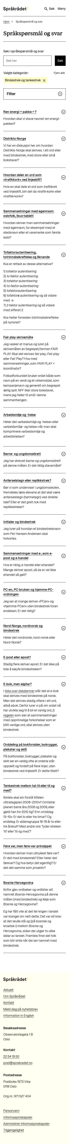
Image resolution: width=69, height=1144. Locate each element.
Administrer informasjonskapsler (26, 1124)
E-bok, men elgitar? (17, 684)
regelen (8, 715)
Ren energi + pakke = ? (19, 112)
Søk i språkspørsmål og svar (23, 51)
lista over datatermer (19, 691)
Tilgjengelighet (13, 1130)
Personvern (11, 1111)
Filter (34, 93)
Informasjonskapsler (17, 1117)
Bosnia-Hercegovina (18, 883)
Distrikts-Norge (14, 139)
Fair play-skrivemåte (18, 337)
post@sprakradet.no (17, 1063)
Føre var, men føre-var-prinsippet (27, 846)
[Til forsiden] (15, 9)
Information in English (18, 1016)
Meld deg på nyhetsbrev (20, 1009)
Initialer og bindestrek (19, 522)
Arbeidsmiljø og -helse (19, 415)
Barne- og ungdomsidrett (22, 454)
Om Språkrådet (14, 996)
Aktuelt (8, 990)
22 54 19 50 (11, 1056)
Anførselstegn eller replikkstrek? (27, 480)
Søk (49, 9)
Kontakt (8, 1003)
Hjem (6, 21)
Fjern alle (59, 73)
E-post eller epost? (17, 657)
